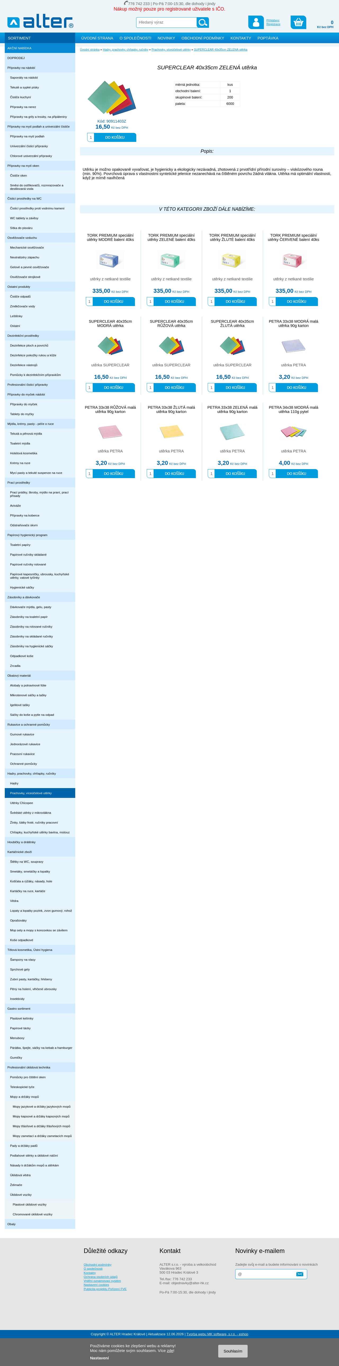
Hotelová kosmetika (23, 453)
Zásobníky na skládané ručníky (31, 636)
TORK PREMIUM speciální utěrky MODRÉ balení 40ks (110, 237)
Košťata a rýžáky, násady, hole (31, 881)
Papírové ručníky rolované (28, 564)
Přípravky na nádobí (21, 67)
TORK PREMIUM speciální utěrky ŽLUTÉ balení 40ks (232, 237)
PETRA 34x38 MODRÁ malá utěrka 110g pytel (293, 409)
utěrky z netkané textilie (110, 279)
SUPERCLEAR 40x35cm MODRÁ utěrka (110, 323)
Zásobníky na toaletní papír (29, 616)
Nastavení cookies (96, 1284)
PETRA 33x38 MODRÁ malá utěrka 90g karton (293, 323)
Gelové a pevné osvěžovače (29, 267)
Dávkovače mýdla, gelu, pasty (30, 607)
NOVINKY (166, 38)
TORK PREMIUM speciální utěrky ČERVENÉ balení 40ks (293, 237)
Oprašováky (18, 920)
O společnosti (93, 1268)
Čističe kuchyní (20, 97)
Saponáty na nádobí (24, 77)
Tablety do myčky (22, 414)
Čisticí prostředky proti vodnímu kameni (37, 208)
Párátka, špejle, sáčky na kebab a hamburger (41, 1047)
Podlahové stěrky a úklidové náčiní (34, 1155)
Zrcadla (15, 665)
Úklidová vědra (20, 1175)
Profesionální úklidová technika (28, 1067)
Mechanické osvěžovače (27, 247)
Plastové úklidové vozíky (30, 1204)
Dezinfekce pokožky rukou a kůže (33, 355)
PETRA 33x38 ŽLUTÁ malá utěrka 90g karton (171, 409)
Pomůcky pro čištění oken (28, 1077)
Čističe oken (18, 175)
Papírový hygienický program (27, 535)
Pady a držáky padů (24, 1145)
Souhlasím (233, 1351)
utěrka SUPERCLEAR (110, 365)
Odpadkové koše (21, 656)
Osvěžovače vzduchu (22, 237)
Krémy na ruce (20, 463)
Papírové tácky (20, 1028)
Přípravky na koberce (24, 515)
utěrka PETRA (293, 365)
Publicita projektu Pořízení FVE (105, 1289)
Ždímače (16, 1185)
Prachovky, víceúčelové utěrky (31, 793)
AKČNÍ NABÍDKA (19, 48)
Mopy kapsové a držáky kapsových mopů (41, 1116)
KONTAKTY (240, 38)
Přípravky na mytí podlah (27, 136)
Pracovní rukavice (22, 754)
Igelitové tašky (20, 705)
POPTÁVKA (267, 38)
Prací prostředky (18, 482)
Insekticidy (17, 998)
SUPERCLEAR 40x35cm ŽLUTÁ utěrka (232, 323)
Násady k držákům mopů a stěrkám (34, 1165)
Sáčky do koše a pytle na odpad (32, 714)
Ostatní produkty (18, 286)
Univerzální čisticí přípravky (29, 146)
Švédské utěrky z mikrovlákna (30, 812)
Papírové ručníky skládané (28, 554)
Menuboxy (17, 1038)
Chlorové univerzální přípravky (31, 156)
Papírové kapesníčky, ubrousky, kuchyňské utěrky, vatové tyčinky (39, 575)
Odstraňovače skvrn (24, 525)
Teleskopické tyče (22, 1087)
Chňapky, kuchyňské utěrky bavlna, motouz (40, 832)
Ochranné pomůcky (23, 763)
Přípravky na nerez (23, 107)
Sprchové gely (20, 969)
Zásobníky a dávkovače (23, 597)
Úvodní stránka (90, 49)
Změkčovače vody (22, 306)
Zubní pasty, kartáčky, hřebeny (31, 979)
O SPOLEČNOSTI (135, 38)
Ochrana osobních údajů (101, 1276)
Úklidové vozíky (21, 1194)
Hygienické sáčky (22, 587)
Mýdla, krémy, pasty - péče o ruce (30, 423)
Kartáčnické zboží (19, 851)
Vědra (14, 900)
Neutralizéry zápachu (24, 257)
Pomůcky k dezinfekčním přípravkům (35, 374)
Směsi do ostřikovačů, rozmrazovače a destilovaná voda (36, 186)
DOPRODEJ (16, 58)
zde (170, 1350)
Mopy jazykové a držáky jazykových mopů (41, 1106)
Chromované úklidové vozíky (32, 1214)
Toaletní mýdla (20, 443)
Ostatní (15, 325)
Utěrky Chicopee (21, 803)
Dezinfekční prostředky (23, 335)
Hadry (14, 783)
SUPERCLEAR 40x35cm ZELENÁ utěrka (220, 49)
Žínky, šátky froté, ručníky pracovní (34, 822)
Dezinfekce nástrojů (23, 365)
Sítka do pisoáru (21, 228)
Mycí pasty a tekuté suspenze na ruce (36, 472)
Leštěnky (16, 316)
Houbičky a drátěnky (21, 842)
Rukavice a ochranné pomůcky (28, 724)
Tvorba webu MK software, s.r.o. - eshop (217, 1334)
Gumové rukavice (22, 734)
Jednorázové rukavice (25, 744)
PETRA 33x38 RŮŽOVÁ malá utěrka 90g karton (110, 409)
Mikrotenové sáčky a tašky (28, 695)
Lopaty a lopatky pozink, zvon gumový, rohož (41, 910)
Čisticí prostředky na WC (24, 198)
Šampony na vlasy (22, 959)
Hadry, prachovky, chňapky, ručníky (31, 773)
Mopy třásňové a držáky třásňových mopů (41, 1126)
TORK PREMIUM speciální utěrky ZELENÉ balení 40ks (171, 237)
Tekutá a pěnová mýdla (26, 433)
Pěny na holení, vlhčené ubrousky (33, 989)
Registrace (273, 24)
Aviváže (15, 505)
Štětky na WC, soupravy (26, 861)
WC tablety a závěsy (24, 218)
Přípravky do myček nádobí (26, 394)
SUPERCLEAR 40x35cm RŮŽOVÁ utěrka (171, 323)
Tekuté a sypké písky (24, 87)
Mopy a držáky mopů (24, 1096)
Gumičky (16, 1057)
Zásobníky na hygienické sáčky (31, 646)
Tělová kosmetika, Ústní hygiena (29, 949)
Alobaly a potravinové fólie (28, 685)
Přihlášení (272, 20)
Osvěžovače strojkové (25, 276)
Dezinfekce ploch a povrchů (29, 345)
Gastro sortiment (18, 1008)
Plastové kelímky (21, 1018)
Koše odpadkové (21, 940)
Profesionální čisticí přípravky (27, 384)
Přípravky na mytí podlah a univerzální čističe (38, 126)
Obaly (11, 1224)
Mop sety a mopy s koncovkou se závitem (39, 930)
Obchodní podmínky (97, 1264)
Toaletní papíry (20, 544)
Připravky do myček (23, 404)
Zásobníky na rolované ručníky (31, 626)
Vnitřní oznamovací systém (102, 1280)
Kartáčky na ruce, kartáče (27, 891)
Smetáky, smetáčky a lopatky (30, 871)
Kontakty (90, 1272)
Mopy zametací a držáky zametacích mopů (42, 1136)
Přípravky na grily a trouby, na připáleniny (38, 116)
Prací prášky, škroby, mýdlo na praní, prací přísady (39, 494)
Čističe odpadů (20, 296)
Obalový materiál (19, 675)
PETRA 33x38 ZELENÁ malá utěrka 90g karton (232, 409)
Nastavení (99, 1358)
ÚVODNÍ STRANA (97, 38)
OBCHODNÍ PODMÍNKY (202, 38)
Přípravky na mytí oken (23, 165)
